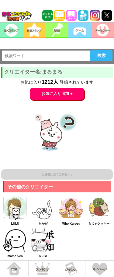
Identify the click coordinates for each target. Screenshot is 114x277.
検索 (101, 55)
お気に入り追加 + (57, 93)
